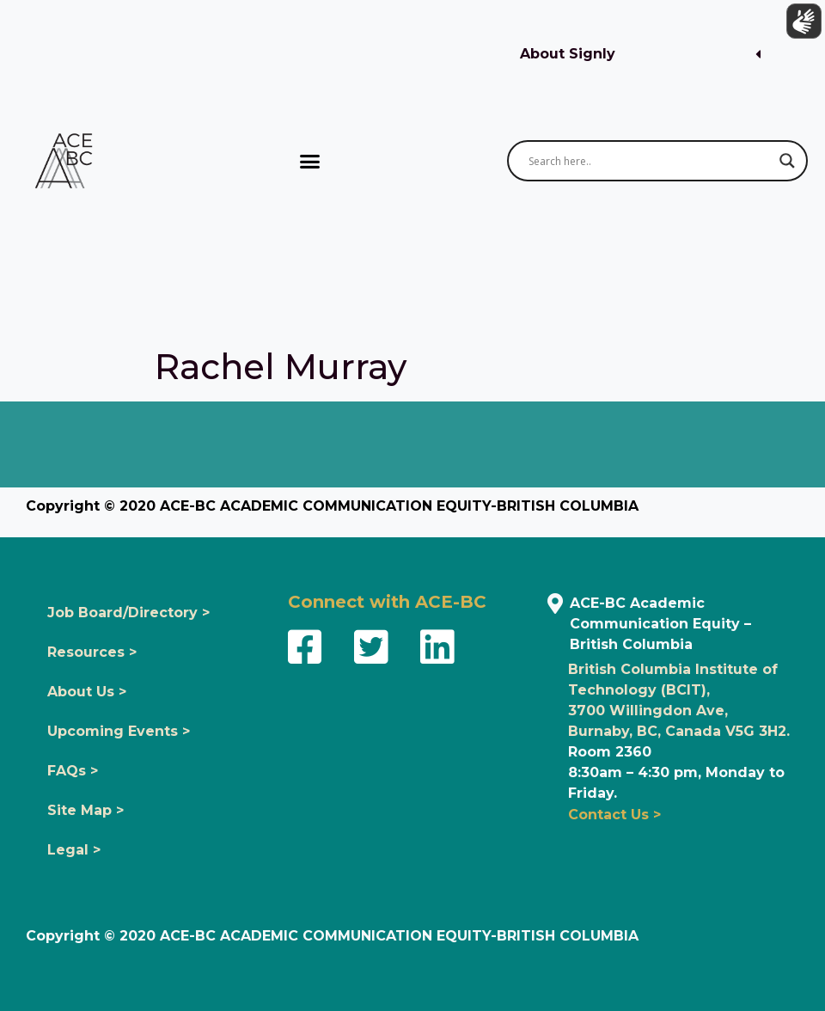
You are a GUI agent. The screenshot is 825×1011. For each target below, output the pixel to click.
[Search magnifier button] (787, 161)
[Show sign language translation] (800, 24)
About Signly (567, 54)
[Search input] (650, 161)
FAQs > (72, 771)
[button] (640, 54)
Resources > (92, 652)
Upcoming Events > (118, 731)
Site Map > (85, 810)
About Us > (86, 691)
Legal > (74, 850)
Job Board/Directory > (128, 612)
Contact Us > (614, 814)
